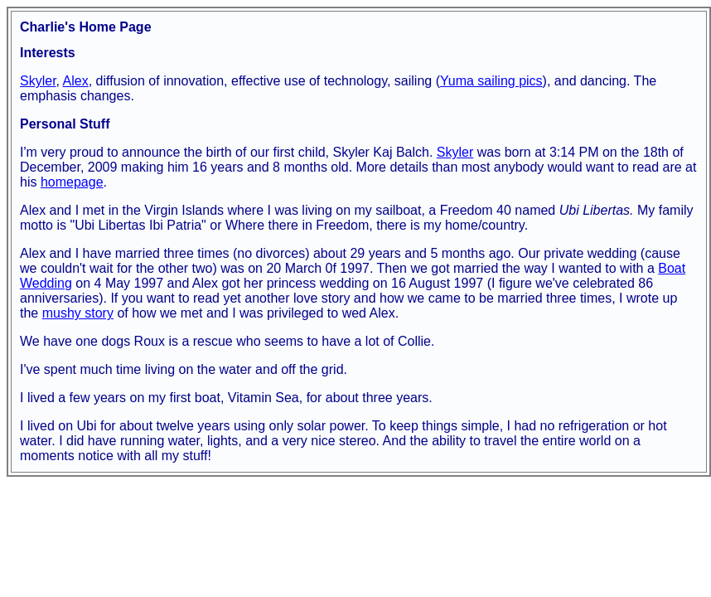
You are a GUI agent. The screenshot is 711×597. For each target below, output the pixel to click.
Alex (76, 81)
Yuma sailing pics (491, 81)
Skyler (38, 81)
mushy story (78, 313)
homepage (72, 182)
